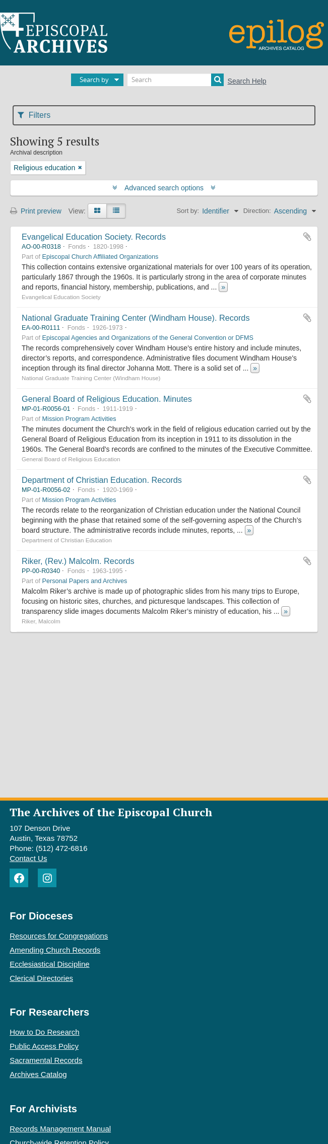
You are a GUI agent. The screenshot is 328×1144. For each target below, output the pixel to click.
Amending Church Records (55, 950)
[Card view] (97, 211)
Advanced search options (164, 188)
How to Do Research (44, 1032)
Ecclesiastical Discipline (49, 964)
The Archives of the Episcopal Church (111, 812)
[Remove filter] (80, 168)
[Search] (175, 80)
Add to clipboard (307, 237)
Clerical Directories (41, 978)
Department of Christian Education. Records (102, 479)
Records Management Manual (60, 1128)
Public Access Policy (44, 1046)
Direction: (257, 210)
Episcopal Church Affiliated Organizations (100, 256)
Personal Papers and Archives (84, 581)
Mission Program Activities (79, 418)
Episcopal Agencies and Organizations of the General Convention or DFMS (147, 337)
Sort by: (187, 210)
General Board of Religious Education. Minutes (107, 398)
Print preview (35, 211)
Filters (34, 115)
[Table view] (116, 211)
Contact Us (28, 858)
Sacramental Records (46, 1060)
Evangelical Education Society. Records (94, 236)
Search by (94, 79)
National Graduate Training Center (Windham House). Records (136, 317)
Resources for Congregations (59, 936)
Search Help (247, 81)
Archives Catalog (38, 1074)
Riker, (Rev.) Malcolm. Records (78, 560)
